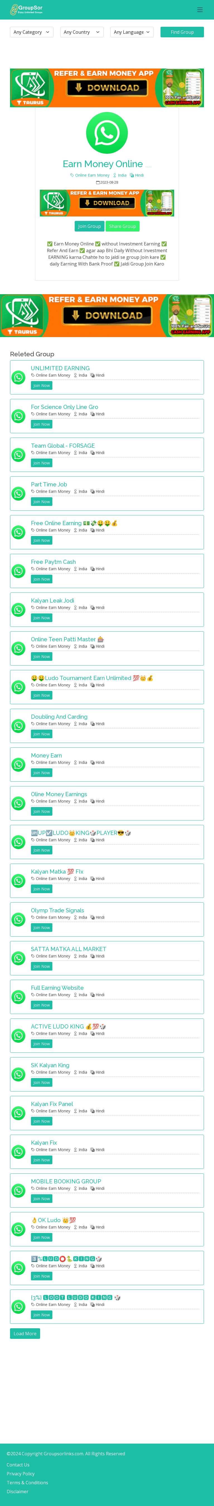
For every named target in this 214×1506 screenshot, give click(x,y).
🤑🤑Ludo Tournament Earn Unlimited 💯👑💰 (92, 678)
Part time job (49, 484)
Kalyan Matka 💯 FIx (57, 871)
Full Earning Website (57, 987)
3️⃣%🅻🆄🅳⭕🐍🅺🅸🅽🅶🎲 (66, 1259)
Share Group (122, 226)
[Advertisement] (107, 1378)
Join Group (89, 226)
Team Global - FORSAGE (63, 445)
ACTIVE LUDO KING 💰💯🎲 (68, 1026)
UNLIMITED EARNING (60, 368)
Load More (25, 1333)
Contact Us (18, 1465)
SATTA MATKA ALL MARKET (68, 949)
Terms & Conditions (27, 1483)
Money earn (46, 755)
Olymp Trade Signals (57, 910)
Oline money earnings (59, 794)
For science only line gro (64, 407)
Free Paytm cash (53, 562)
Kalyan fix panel (52, 1104)
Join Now (41, 385)
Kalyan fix (44, 1142)
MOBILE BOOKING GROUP (66, 1181)
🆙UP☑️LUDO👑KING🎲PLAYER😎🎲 (81, 833)
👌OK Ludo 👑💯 (53, 1220)
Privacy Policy (21, 1474)
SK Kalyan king (50, 1065)
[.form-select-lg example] (32, 32)
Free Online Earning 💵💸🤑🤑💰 (74, 523)
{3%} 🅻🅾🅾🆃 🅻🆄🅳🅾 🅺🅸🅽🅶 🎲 (76, 1297)
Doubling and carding (59, 716)
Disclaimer (17, 1491)
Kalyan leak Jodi (52, 600)
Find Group (182, 32)
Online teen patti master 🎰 (67, 639)
